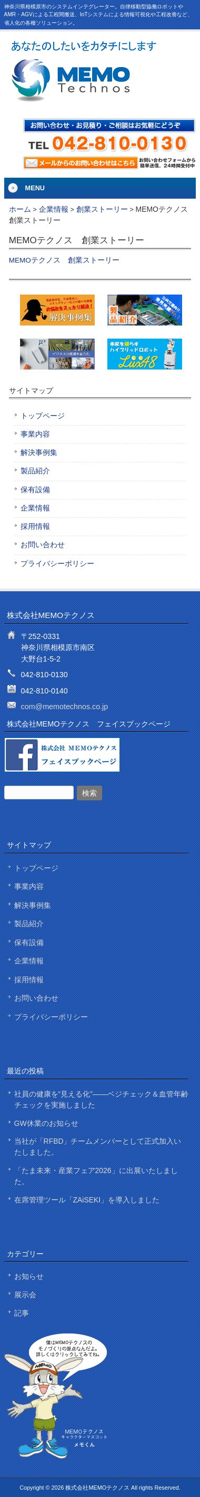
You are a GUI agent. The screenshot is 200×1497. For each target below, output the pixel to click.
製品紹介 (35, 471)
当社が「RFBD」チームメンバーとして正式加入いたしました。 (98, 1146)
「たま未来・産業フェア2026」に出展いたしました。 (96, 1176)
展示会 (25, 1294)
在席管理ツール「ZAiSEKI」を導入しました (87, 1200)
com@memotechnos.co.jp (64, 706)
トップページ (43, 416)
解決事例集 (39, 453)
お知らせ (29, 1276)
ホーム (20, 209)
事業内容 (35, 434)
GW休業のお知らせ (46, 1123)
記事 (21, 1313)
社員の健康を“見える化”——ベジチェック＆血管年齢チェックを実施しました (101, 1099)
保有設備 (35, 490)
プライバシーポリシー (57, 564)
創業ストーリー (102, 209)
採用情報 (35, 526)
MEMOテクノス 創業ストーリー (64, 260)
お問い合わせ (43, 545)
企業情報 (53, 209)
